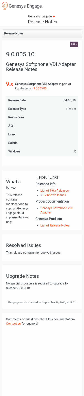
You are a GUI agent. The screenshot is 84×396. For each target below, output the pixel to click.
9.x (9, 84)
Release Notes (42, 21)
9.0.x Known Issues (53, 195)
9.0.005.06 (40, 88)
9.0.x (74, 44)
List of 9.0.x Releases (54, 190)
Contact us (13, 323)
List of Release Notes (54, 225)
